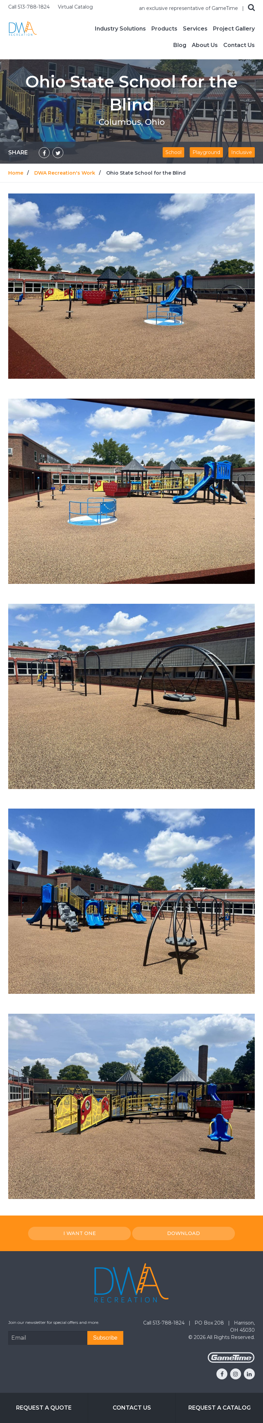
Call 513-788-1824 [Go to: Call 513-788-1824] (164, 1323)
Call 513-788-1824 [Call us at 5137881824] (29, 7)
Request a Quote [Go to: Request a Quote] (44, 1407)
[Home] (22, 28)
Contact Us (239, 45)
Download (183, 1233)
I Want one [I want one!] (79, 1233)
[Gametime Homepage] (231, 1361)
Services (195, 29)
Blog (179, 45)
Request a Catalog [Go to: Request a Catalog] (219, 1407)
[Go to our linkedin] (249, 1373)
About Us (205, 45)
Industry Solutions (120, 29)
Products (164, 29)
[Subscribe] (105, 1338)
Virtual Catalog (75, 7)
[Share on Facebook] (44, 152)
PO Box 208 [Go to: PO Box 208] (210, 1323)
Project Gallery (234, 29)
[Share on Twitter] (57, 152)
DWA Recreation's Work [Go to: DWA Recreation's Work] (64, 173)
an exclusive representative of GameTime (189, 8)
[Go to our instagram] (235, 1373)
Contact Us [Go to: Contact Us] (132, 1407)
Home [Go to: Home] (15, 173)
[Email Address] (47, 1338)
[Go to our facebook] (221, 1373)
